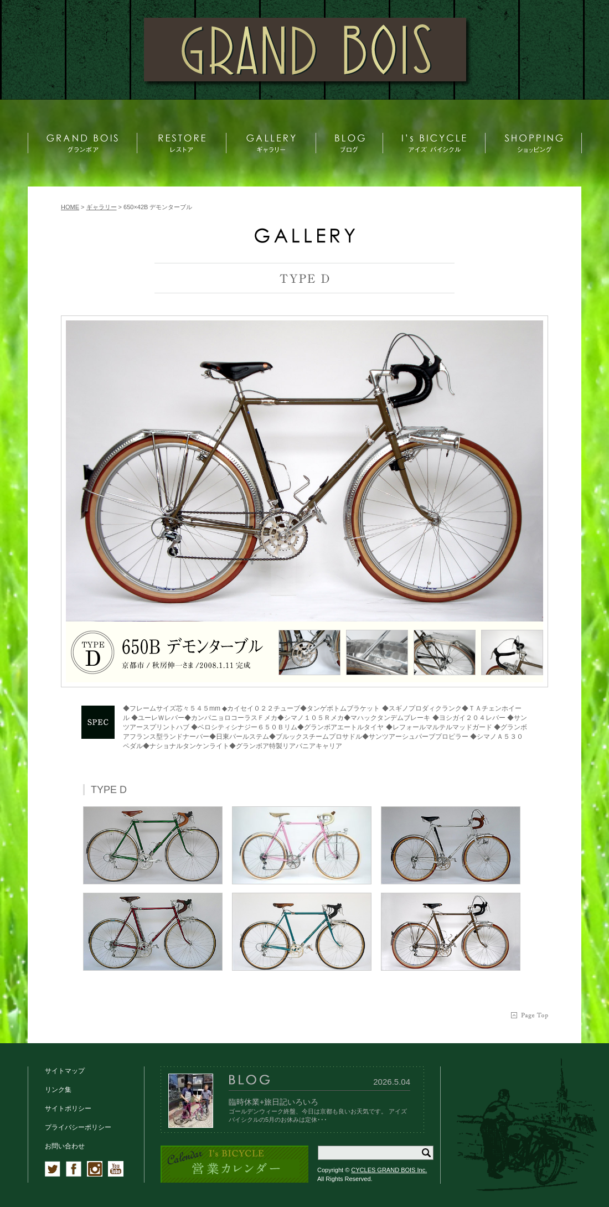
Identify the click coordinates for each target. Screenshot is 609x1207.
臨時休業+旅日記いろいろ (273, 1101)
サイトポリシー (68, 1108)
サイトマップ (65, 1071)
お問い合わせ (65, 1146)
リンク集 (58, 1090)
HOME (70, 207)
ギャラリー (101, 207)
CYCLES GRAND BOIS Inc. (389, 1170)
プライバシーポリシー (78, 1127)
